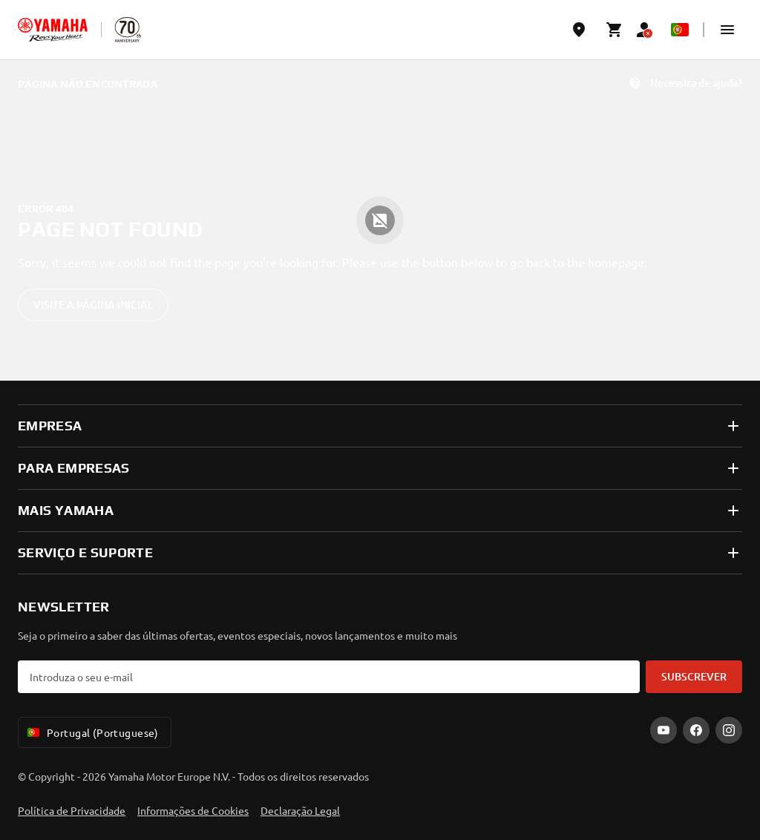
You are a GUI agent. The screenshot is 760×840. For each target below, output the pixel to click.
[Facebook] (696, 730)
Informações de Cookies (193, 810)
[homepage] (53, 29)
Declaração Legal (300, 810)
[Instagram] (728, 730)
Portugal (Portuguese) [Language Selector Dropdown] (91, 732)
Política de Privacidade (71, 810)
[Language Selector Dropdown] (680, 30)
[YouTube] (663, 730)
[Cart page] (614, 30)
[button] (727, 30)
